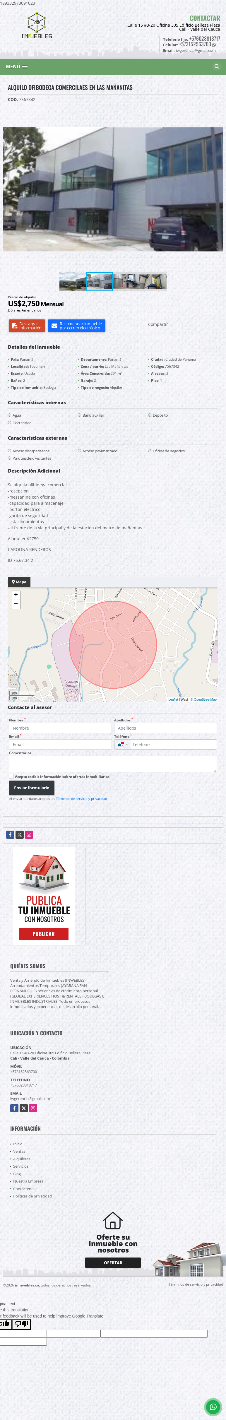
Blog (17, 1173)
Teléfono (123, 736)
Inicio (18, 1144)
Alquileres (21, 1158)
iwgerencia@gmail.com (30, 1098)
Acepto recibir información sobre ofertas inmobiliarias (62, 776)
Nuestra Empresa (28, 1181)
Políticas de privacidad (32, 1196)
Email (15, 736)
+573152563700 (195, 44)
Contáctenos (24, 1188)
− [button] (16, 604)
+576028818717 (204, 38)
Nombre (17, 720)
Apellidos (123, 720)
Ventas (19, 1151)
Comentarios (20, 752)
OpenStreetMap (205, 699)
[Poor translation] (21, 1324)
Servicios (20, 1166)
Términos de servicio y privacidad (81, 798)
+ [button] (16, 595)
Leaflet (173, 699)
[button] (217, 112)
